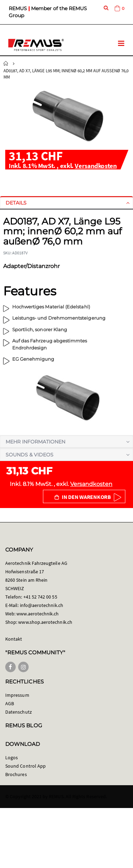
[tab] (66, 202)
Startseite (5, 63)
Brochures (16, 774)
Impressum (17, 695)
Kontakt (13, 639)
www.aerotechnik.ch (37, 613)
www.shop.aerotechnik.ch (45, 622)
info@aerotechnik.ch (41, 605)
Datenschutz (18, 712)
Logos (11, 757)
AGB (9, 703)
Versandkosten (96, 165)
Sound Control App (25, 766)
